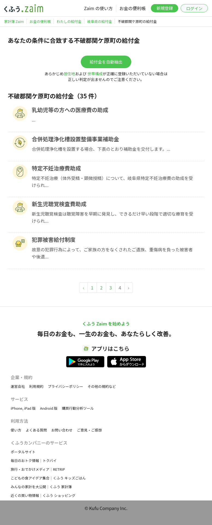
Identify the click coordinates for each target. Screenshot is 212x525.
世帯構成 (95, 73)
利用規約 (36, 386)
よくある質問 (36, 430)
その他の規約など (102, 386)
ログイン (194, 8)
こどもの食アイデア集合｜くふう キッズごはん (48, 478)
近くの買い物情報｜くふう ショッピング (43, 495)
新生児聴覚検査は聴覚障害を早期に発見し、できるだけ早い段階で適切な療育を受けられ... (112, 217)
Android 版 (49, 408)
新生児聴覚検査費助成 (59, 204)
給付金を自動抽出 (105, 62)
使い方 (16, 430)
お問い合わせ (62, 430)
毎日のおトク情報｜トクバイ (33, 460)
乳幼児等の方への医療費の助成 (70, 110)
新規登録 (164, 8)
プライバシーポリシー (65, 386)
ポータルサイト (23, 451)
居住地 (69, 73)
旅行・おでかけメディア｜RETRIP (38, 469)
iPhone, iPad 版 (23, 408)
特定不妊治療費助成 (56, 168)
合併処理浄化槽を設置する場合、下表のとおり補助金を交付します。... (101, 149)
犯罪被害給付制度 (54, 239)
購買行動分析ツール (78, 408)
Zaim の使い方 (98, 8)
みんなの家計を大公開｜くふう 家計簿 (41, 486)
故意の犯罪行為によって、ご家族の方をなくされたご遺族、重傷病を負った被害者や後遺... (112, 253)
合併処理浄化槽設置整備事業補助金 (75, 139)
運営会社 (18, 386)
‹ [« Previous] (83, 287)
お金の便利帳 (133, 8)
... (33, 119)
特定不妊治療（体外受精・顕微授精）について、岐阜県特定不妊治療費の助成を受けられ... (112, 181)
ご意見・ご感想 (89, 430)
